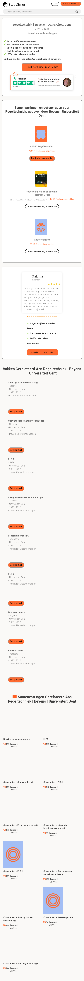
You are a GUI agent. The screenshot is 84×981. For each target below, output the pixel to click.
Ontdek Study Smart (71, 4)
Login (55, 4)
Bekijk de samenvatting (42, 158)
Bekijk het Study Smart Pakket (42, 67)
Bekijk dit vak (16, 411)
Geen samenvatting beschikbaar (42, 206)
